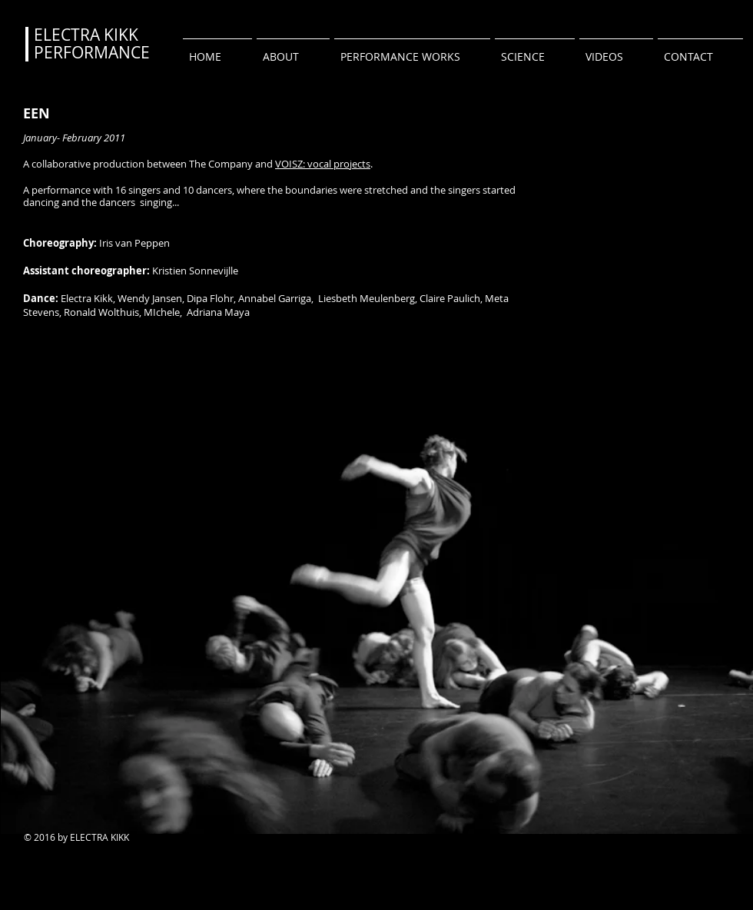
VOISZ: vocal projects (322, 164)
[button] (412, 49)
